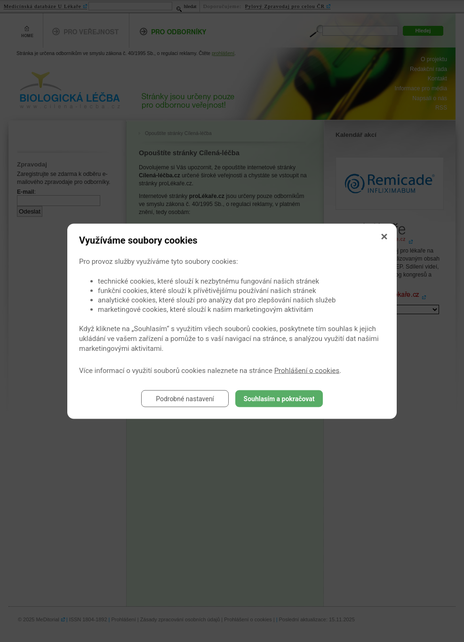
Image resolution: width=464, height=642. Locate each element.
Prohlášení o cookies (307, 370)
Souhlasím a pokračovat (279, 398)
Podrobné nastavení (185, 398)
